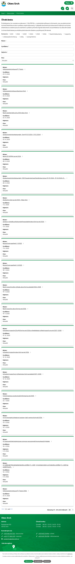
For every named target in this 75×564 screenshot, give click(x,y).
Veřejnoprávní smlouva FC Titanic (14, 69)
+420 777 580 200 (9, 536)
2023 (24, 34)
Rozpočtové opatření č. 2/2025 (14, 265)
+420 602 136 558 (43, 536)
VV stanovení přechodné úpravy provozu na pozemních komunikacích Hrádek (27, 441)
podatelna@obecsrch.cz (11, 539)
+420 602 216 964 (43, 533)
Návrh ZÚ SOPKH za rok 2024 (13, 156)
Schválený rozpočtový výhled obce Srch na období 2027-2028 (23, 374)
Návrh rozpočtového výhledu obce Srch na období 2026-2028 (23, 287)
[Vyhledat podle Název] (37, 43)
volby (22, 37)
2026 (44, 34)
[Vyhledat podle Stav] (37, 60)
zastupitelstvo (31, 37)
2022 (18, 34)
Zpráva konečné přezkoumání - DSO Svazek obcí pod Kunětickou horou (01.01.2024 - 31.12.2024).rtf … (35, 178)
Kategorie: (4, 34)
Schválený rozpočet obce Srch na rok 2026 (17, 352)
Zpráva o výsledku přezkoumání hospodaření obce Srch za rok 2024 (25, 221)
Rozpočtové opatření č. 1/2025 (13, 243)
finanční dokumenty (56, 34)
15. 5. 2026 (6, 427)
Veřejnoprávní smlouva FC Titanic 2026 (16, 491)
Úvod (2, 13)
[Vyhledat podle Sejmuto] (37, 54)
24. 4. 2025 (6, 117)
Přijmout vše (28, 561)
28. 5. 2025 (6, 161)
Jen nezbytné (38, 561)
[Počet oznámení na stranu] (70, 510)
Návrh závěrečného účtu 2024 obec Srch (16, 113)
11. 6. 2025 (6, 205)
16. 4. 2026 (6, 446)
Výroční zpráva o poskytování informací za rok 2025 (20, 396)
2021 (11, 34)
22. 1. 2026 (6, 400)
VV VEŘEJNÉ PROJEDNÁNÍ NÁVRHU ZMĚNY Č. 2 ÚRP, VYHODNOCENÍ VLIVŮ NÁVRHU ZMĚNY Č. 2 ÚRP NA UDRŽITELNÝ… (35, 466)
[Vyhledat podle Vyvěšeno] (37, 49)
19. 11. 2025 (6, 292)
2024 (31, 34)
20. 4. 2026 (6, 495)
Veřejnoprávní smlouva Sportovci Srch (15, 91)
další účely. (70, 553)
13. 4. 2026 (6, 422)
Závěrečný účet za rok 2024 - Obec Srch (16, 200)
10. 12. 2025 (6, 335)
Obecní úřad (10, 13)
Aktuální (5, 82)
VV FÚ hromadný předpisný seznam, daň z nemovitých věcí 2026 (24, 417)
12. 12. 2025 (6, 357)
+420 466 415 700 (9, 533)
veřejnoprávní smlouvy (10, 37)
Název (3, 41)
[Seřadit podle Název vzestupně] (6, 40)
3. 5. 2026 (6, 451)
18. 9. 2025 (6, 270)
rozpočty (68, 34)
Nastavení (47, 561)
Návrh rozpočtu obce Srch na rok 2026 (16, 309)
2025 (38, 34)
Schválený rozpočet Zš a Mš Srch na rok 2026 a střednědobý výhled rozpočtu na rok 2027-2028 (33, 330)
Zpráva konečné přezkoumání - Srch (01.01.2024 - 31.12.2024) (23, 134)
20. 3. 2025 (6, 74)
